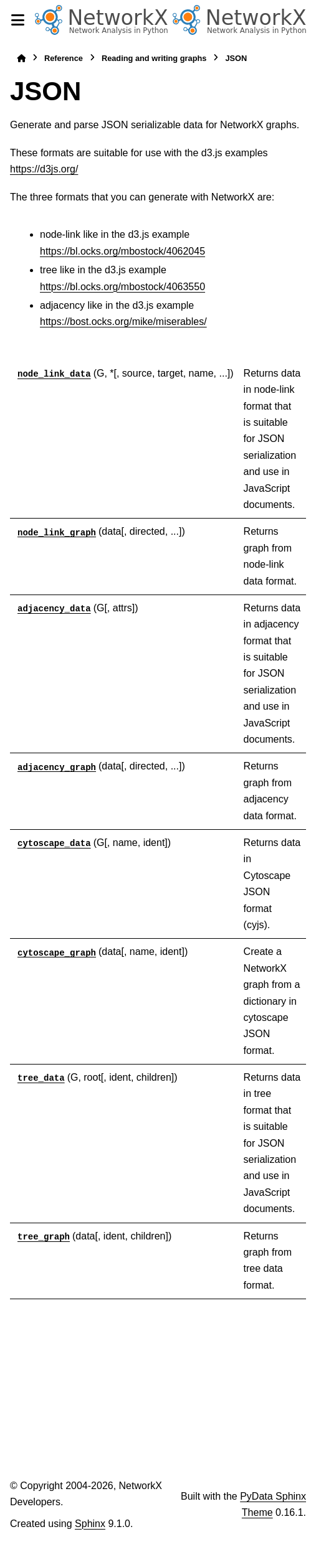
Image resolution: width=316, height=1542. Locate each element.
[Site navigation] (17, 20)
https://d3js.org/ (44, 169)
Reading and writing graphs (154, 58)
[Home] (21, 58)
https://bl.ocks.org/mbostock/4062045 (122, 251)
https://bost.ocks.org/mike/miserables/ (123, 321)
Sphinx (90, 1523)
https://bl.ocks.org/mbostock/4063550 (122, 286)
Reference (63, 58)
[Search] (311, 21)
